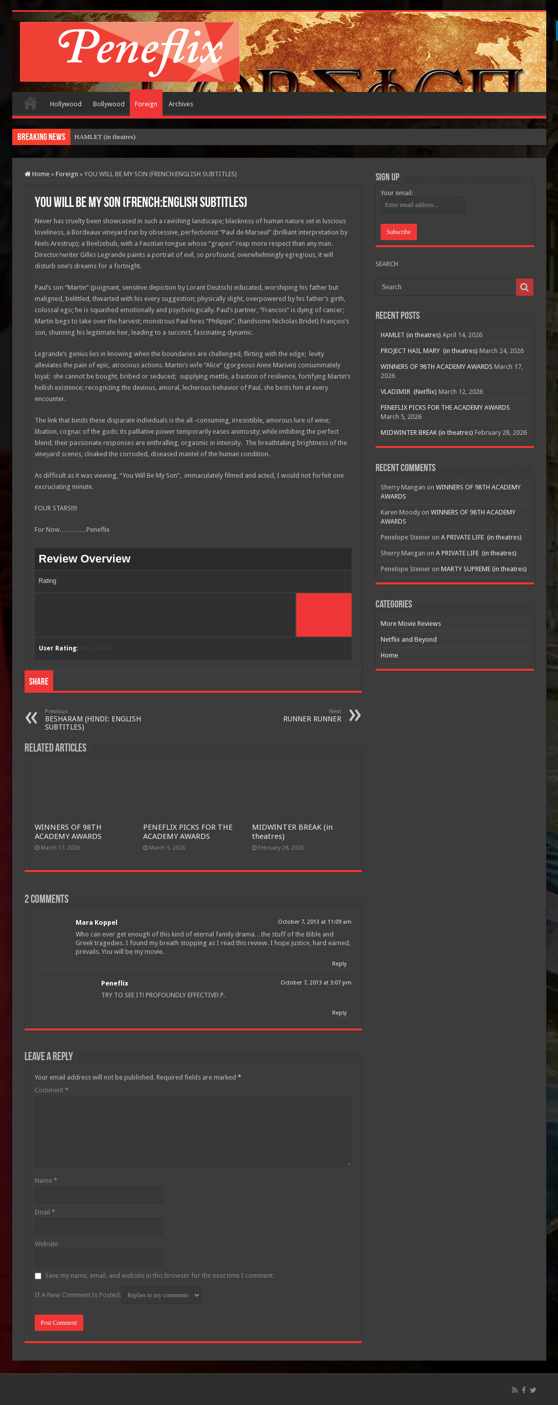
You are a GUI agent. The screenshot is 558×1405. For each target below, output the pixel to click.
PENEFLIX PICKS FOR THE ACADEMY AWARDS (187, 832)
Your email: (397, 193)
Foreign (146, 104)
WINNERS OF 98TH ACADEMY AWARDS (68, 832)
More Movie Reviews (411, 623)
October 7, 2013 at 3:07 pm (316, 982)
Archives (181, 104)
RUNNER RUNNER (289, 715)
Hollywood (66, 104)
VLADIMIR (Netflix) (409, 391)
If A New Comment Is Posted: (118, 1295)
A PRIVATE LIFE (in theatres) (481, 537)
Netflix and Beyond (409, 639)
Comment (51, 1090)
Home (30, 102)
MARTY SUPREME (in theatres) (484, 569)
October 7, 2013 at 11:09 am (315, 922)
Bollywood (109, 104)
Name (46, 1180)
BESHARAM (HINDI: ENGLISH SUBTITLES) (97, 719)
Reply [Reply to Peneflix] (339, 1013)
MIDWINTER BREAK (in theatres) (427, 432)
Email (45, 1212)
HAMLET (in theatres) (105, 136)
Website (46, 1244)
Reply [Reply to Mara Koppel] (339, 964)
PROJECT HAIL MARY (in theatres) (429, 351)
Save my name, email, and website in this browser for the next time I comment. (159, 1275)
